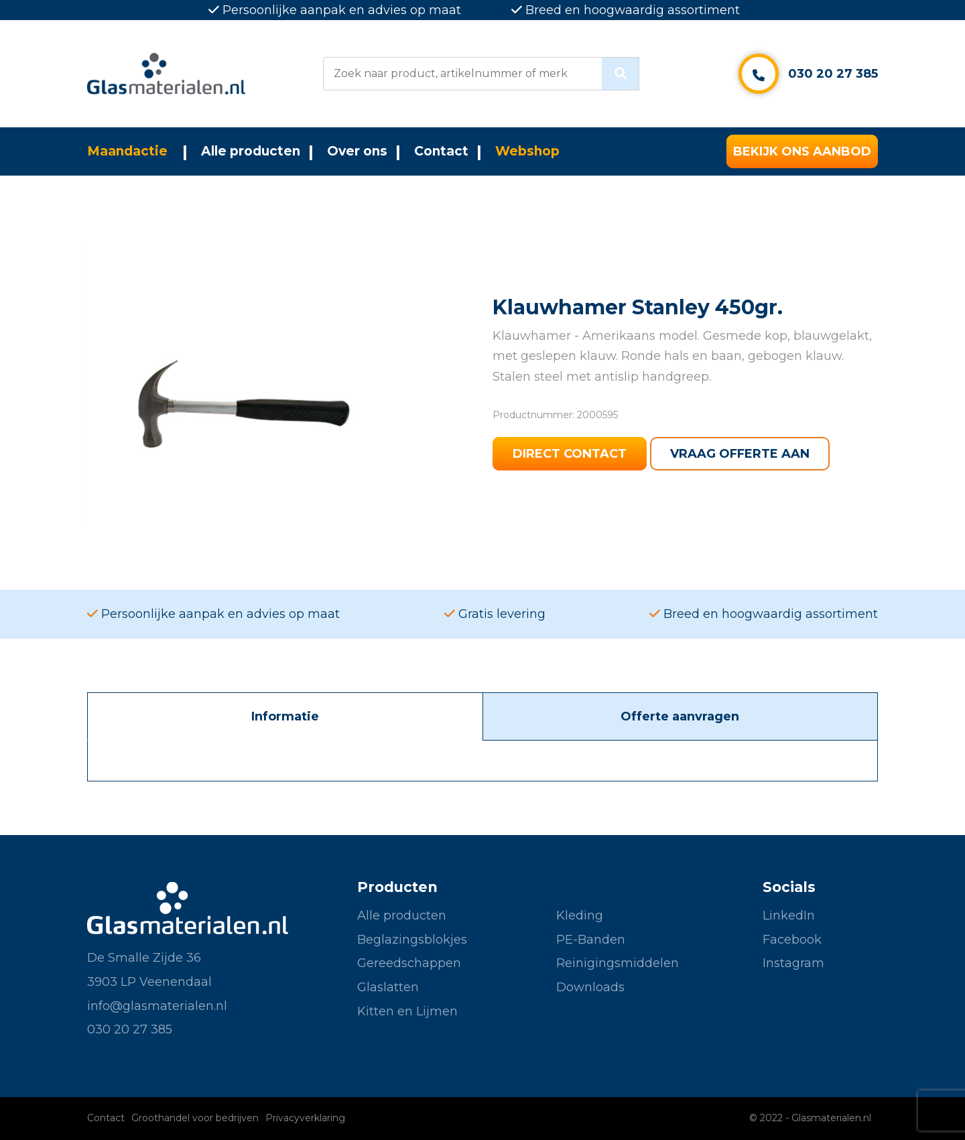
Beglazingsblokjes (412, 939)
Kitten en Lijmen (407, 1011)
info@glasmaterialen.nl (157, 1006)
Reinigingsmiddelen (617, 963)
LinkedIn (789, 915)
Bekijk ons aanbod (802, 151)
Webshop (527, 151)
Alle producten (250, 151)
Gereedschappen (409, 963)
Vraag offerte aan (740, 453)
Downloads (590, 987)
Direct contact (570, 453)
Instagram (793, 963)
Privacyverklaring (305, 1118)
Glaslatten (388, 987)
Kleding (579, 915)
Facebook (792, 939)
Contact (441, 151)
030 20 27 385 (833, 73)
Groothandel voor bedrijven (195, 1118)
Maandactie (127, 151)
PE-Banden (590, 939)
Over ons (357, 151)
